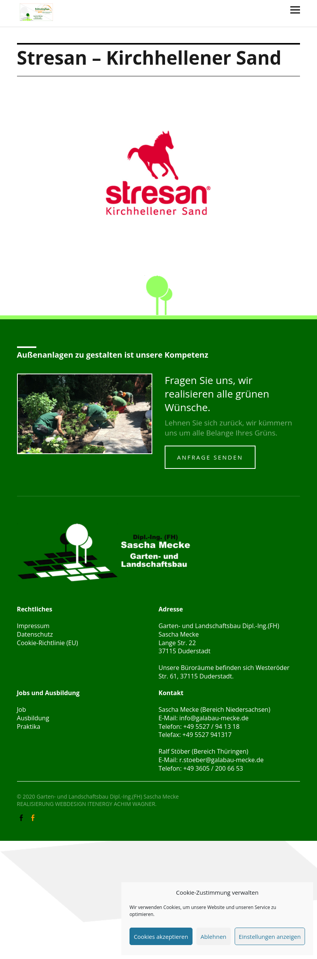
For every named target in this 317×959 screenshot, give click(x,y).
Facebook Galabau (22, 817)
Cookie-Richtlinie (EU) (47, 643)
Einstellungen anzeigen (270, 936)
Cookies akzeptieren (161, 936)
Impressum (33, 626)
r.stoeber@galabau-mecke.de (221, 760)
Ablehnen (214, 936)
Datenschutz (35, 634)
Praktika (29, 726)
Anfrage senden (210, 457)
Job (21, 709)
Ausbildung (33, 718)
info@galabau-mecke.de (214, 718)
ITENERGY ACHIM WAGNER (121, 803)
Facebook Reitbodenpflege (33, 817)
